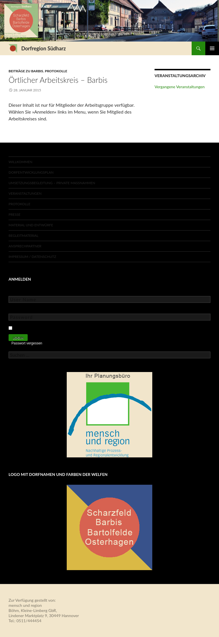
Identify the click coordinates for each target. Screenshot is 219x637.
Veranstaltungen (25, 193)
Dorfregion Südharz (43, 48)
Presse (15, 214)
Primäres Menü (212, 48)
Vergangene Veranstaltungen (180, 86)
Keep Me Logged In (32, 327)
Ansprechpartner (25, 246)
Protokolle (56, 71)
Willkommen (21, 162)
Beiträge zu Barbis (26, 71)
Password (17, 309)
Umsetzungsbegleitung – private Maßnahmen (52, 183)
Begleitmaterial (23, 235)
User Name (18, 291)
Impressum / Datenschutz (32, 256)
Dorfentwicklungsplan (31, 172)
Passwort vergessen (26, 343)
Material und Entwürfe (31, 225)
